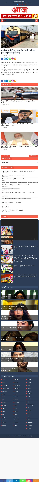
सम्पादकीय (30, 444)
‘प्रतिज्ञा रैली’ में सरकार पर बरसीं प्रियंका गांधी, (34, 156)
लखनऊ (29, 409)
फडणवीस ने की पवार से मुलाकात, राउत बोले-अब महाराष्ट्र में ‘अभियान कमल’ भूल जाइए (17, 124)
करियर (3, 429)
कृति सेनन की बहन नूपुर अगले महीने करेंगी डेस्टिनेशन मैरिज (12, 358)
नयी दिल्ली (17, 409)
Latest (3, 400)
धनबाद (16, 403)
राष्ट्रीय (29, 406)
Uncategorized (5, 409)
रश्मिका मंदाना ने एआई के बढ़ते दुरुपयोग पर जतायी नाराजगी (12, 348)
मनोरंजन (16, 441)
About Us (12, 2)
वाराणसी (29, 412)
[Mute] (34, 239)
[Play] (2, 239)
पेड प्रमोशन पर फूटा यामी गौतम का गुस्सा (8, 317)
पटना (16, 418)
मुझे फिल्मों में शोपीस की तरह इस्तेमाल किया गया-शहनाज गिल (12, 327)
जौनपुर (29, 420)
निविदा (16, 412)
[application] (19, 229)
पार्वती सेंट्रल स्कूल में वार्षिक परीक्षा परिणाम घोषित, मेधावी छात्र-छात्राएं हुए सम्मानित (18, 171)
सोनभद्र (29, 434)
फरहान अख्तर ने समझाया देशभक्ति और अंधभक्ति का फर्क (11, 379)
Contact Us (25, 2)
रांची (15, 447)
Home (7, 2)
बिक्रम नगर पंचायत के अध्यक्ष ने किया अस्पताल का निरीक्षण (14, 179)
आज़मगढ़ (29, 414)
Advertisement (19, 2)
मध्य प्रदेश (17, 438)
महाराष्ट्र (16, 444)
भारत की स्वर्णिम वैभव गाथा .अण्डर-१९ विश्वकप (11, 202)
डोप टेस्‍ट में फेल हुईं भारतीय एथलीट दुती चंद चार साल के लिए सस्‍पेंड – (18, 101)
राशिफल (29, 403)
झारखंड (16, 400)
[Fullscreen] (36, 239)
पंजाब (16, 415)
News (3, 403)
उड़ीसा (3, 421)
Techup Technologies (28, 457)
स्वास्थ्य (29, 449)
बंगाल (16, 426)
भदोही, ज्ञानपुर (30, 426)
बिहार (16, 435)
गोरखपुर (3, 441)
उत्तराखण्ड (4, 426)
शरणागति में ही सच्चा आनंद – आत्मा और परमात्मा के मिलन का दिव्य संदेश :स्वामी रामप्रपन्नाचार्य (18, 194)
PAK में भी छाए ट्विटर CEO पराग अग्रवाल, (6, 156)
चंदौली (29, 417)
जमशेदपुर (4, 447)
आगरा (3, 418)
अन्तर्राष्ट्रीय (4, 412)
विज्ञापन (29, 438)
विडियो (29, 441)
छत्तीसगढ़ (4, 444)
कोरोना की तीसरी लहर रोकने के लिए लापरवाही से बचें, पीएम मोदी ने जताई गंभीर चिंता (19, 147)
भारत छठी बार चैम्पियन (6, 206)
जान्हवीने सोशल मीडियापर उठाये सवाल (8, 369)
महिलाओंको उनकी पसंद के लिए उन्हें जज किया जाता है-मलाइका (13, 338)
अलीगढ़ (3, 415)
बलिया (29, 423)
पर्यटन (16, 421)
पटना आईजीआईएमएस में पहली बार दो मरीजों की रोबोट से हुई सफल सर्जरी (16, 198)
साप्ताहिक (30, 446)
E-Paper (31, 2)
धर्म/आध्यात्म (17, 406)
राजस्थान (29, 400)
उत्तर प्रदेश (4, 423)
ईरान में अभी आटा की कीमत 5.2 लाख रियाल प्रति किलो (13, 175)
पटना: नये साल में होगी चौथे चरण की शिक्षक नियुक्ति (12, 210)
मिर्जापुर (29, 431)
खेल (3, 435)
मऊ (28, 429)
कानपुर (3, 432)
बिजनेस (16, 432)
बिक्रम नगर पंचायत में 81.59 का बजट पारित (10, 189)
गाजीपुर (3, 438)
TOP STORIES (5, 406)
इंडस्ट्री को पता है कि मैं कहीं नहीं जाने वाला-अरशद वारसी (11, 390)
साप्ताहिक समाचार (7, 308)
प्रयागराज (17, 423)
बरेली (16, 429)
